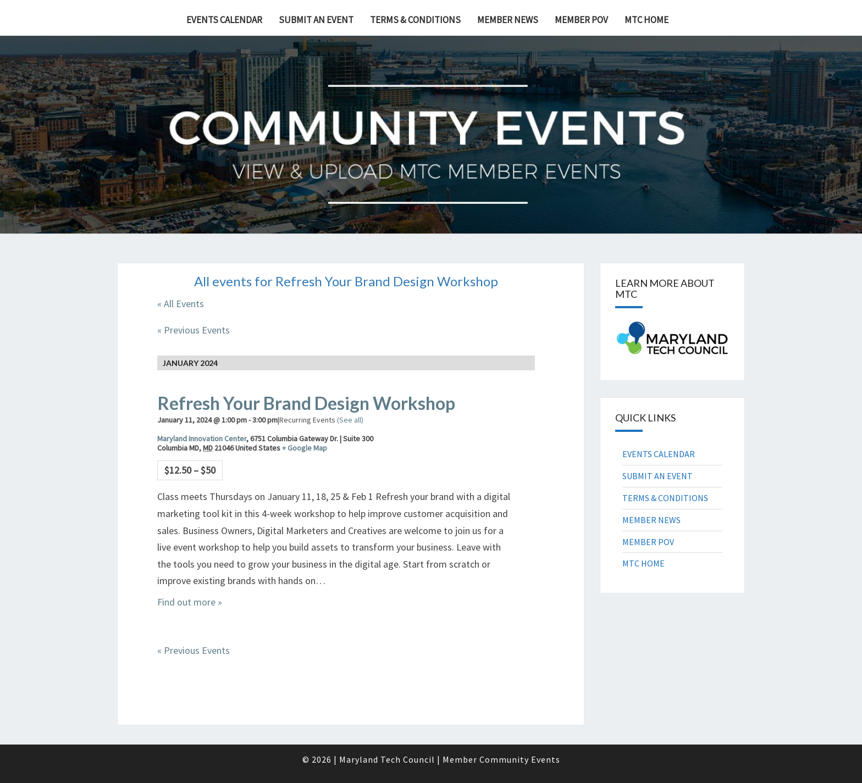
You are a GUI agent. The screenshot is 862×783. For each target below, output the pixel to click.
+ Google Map (304, 448)
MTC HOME (646, 20)
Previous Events (193, 330)
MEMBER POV (581, 20)
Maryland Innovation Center (201, 438)
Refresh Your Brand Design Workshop (306, 403)
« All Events (180, 303)
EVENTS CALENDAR (224, 20)
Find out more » (189, 602)
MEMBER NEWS (507, 20)
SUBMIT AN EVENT (316, 20)
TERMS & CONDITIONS (415, 20)
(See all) (350, 420)
